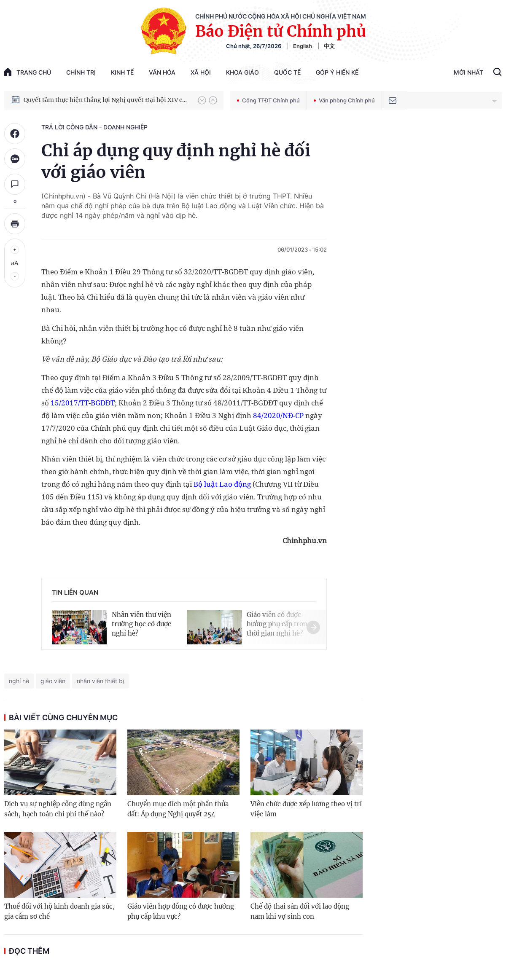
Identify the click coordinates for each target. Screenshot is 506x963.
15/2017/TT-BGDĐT (83, 403)
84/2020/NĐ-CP (278, 415)
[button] (202, 100)
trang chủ (27, 72)
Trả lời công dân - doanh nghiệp (94, 127)
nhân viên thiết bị (100, 680)
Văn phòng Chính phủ (344, 100)
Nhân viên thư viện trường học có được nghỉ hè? (141, 624)
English (302, 46)
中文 (329, 46)
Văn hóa (162, 72)
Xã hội (201, 72)
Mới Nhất (468, 72)
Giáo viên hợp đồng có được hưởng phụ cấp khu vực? (180, 911)
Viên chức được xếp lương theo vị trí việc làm (306, 809)
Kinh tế (122, 72)
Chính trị (81, 72)
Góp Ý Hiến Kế (337, 72)
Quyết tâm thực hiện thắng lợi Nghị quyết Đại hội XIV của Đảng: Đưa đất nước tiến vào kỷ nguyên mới (107, 100)
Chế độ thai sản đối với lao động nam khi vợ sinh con (299, 911)
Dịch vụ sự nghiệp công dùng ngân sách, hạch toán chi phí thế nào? (57, 809)
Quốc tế (287, 72)
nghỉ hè (19, 680)
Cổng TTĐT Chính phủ (268, 100)
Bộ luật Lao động (222, 484)
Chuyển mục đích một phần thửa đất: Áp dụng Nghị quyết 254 (178, 809)
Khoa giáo (242, 72)
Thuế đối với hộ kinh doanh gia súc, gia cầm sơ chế (59, 911)
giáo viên (52, 680)
